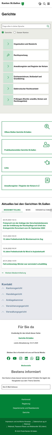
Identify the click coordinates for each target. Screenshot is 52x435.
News (28, 210)
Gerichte (26, 413)
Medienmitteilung (12, 210)
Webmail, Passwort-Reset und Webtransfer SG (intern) (27, 426)
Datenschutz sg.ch (40, 421)
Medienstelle (26, 366)
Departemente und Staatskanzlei (26, 408)
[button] (49, 4)
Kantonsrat (26, 400)
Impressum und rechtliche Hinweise (18, 421)
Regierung (26, 404)
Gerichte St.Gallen (26, 338)
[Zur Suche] (44, 3)
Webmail (27, 424)
